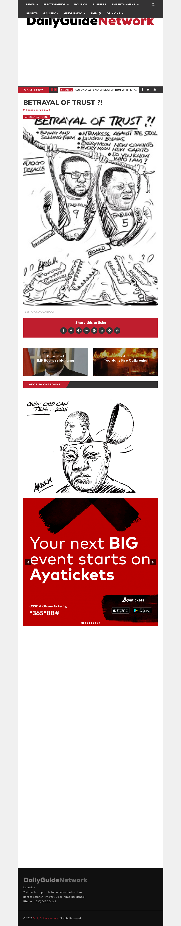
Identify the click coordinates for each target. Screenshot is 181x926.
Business (99, 4)
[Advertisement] (90, 58)
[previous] (28, 562)
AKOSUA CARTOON (43, 311)
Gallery (49, 13)
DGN (94, 13)
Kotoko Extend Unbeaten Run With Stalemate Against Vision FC (124, 89)
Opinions (113, 13)
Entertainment (123, 4)
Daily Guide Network (45, 918)
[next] (153, 562)
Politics (80, 4)
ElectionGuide (54, 4)
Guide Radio (73, 13)
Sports (32, 13)
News (30, 4)
